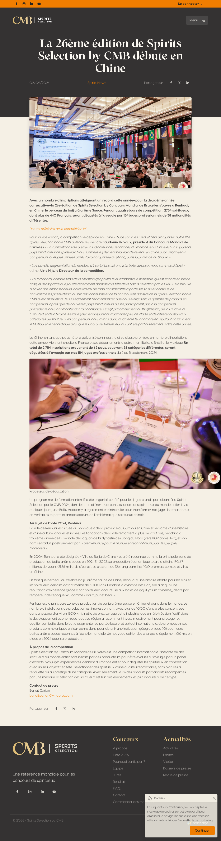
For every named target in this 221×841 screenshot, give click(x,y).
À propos (120, 748)
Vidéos (168, 761)
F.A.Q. (117, 788)
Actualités (170, 748)
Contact (119, 795)
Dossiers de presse (177, 768)
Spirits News (97, 83)
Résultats (119, 781)
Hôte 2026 (121, 755)
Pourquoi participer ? (129, 761)
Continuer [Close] (202, 830)
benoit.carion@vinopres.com (50, 695)
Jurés (117, 775)
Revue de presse (175, 775)
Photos (168, 755)
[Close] (214, 798)
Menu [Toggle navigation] (197, 20)
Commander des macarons (134, 802)
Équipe (118, 768)
